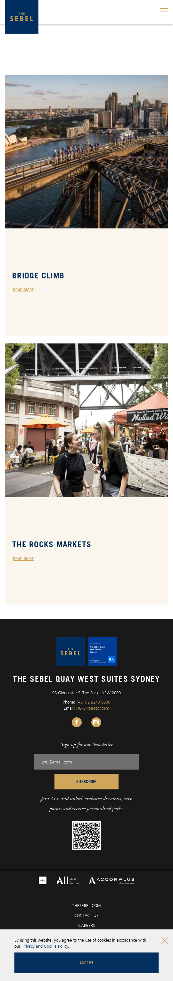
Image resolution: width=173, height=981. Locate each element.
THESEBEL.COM (86, 905)
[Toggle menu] (164, 12)
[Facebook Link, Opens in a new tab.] (77, 722)
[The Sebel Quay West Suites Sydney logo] (21, 17)
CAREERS (86, 925)
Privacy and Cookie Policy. (45, 946)
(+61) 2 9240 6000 (93, 702)
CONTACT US (86, 915)
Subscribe (86, 781)
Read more (23, 289)
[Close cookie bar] (164, 940)
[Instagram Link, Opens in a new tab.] (96, 722)
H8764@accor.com (92, 708)
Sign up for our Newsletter (87, 744)
